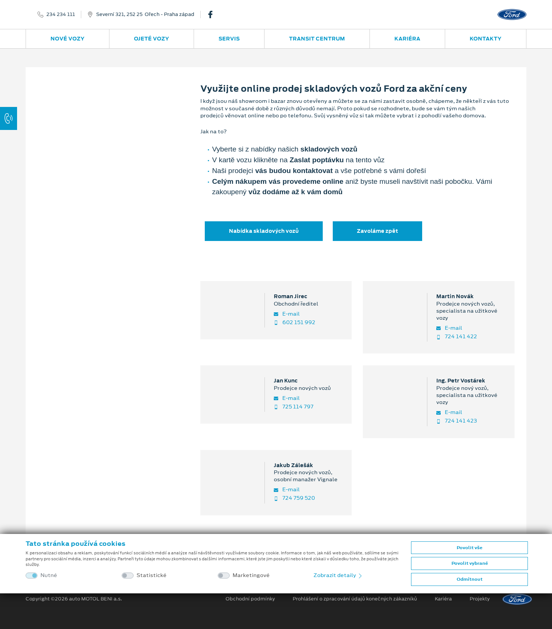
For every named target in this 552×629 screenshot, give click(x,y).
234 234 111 (60, 14)
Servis (229, 38)
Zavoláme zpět (377, 231)
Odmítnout (470, 579)
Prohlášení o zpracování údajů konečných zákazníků (355, 599)
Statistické (152, 575)
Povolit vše (469, 548)
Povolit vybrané (469, 563)
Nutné (48, 575)
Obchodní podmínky (250, 599)
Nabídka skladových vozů (264, 231)
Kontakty (486, 38)
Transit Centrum (317, 38)
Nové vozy (67, 38)
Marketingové (251, 575)
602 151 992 (294, 322)
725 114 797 (293, 406)
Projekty (480, 599)
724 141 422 (456, 336)
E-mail (287, 313)
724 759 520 (294, 498)
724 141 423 (456, 420)
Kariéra (407, 38)
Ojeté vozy (151, 38)
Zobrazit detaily (338, 575)
